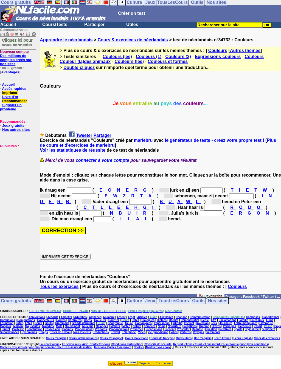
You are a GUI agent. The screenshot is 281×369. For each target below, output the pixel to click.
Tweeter (84, 135)
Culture (134, 301)
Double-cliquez (79, 67)
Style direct (252, 329)
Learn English (243, 338)
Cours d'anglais (56, 338)
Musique (88, 326)
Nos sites (217, 301)
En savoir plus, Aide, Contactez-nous (86, 344)
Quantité (197, 329)
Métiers (115, 326)
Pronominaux (84, 329)
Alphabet (95, 317)
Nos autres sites (16, 130)
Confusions (7, 320)
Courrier (113, 320)
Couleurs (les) (117, 56)
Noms (161, 326)
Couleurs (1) (148, 56)
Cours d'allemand (136, 338)
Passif (258, 326)
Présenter (183, 329)
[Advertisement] (16, 175)
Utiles (132, 24)
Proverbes (136, 329)
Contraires (75, 320)
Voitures (185, 332)
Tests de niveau (60, 332)
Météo (126, 326)
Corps (88, 320)
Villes (174, 332)
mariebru (143, 140)
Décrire (173, 320)
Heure (129, 323)
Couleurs (217, 50)
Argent (121, 317)
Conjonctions (26, 320)
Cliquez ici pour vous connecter (17, 42)
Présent (169, 329)
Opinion (204, 326)
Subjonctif (268, 329)
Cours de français (161, 338)
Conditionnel (270, 317)
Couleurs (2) (178, 56)
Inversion (202, 323)
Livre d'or (10, 97)
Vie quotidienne (158, 332)
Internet (189, 323)
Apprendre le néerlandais (66, 40)
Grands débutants (83, 323)
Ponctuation (35, 329)
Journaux (226, 323)
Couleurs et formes (168, 61)
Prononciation (118, 329)
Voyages (198, 332)
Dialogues (147, 320)
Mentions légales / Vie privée (112, 347)
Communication (200, 317)
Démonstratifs (190, 320)
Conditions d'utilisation (127, 344)
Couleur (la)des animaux (85, 61)
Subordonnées (9, 332)
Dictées (162, 320)
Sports (238, 329)
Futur (19, 323)
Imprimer (10, 93)
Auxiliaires (166, 317)
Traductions (101, 332)
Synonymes (29, 332)
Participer (94, 24)
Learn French (222, 338)
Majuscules (32, 326)
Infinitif (177, 323)
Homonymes (143, 323)
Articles (142, 317)
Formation (6, 323)
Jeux (150, 301)
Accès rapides (14, 89)
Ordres (216, 326)
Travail (115, 332)
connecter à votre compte (102, 160)
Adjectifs (66, 317)
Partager (102, 135)
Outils (198, 301)
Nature (137, 326)
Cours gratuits (16, 301)
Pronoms (101, 329)
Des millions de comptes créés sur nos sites (16, 58)
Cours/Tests (54, 24)
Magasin (5, 326)
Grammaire (62, 323)
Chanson (181, 317)
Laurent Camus (50, 344)
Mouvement (72, 326)
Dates (135, 320)
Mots (59, 326)
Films (269, 320)
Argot (131, 317)
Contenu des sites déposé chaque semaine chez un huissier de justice (46, 347)
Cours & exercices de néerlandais (133, 40)
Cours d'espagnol (111, 338)
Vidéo (141, 332)
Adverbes (80, 317)
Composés (253, 317)
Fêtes (28, 323)
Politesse (18, 329)
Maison (18, 326)
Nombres (149, 326)
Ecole (205, 320)
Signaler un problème (11, 107)
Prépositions (153, 329)
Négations (189, 326)
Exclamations (227, 320)
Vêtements (213, 332)
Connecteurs (45, 320)
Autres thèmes (245, 50)
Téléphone (129, 332)
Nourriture (174, 326)
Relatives (226, 329)
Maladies (48, 326)
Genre (39, 323)
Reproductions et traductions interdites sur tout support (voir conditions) (221, 344)
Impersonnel (162, 323)
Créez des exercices (267, 338)
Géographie (115, 323)
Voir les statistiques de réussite (72, 150)
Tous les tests (82, 332)
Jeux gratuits (13, 125)
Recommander (14, 101)
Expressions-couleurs (218, 56)
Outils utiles (184, 338)
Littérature (266, 323)
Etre (213, 320)
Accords (52, 317)
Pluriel (6, 329)
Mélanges (102, 326)
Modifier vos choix (158, 347)
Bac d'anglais (203, 338)
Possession (52, 329)
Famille (243, 320)
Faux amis (257, 320)
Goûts (49, 323)
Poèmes (67, 329)
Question (211, 329)
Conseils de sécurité (158, 344)
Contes (61, 320)
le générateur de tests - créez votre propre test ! (214, 140)
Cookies (139, 347)
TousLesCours (174, 301)
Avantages (10, 72)
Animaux (108, 317)
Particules (245, 326)
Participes (229, 326)
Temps (43, 332)
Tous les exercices (59, 286)
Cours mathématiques (83, 338)
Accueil (8, 24)
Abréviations (37, 317)
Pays (277, 326)
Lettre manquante (245, 323)
